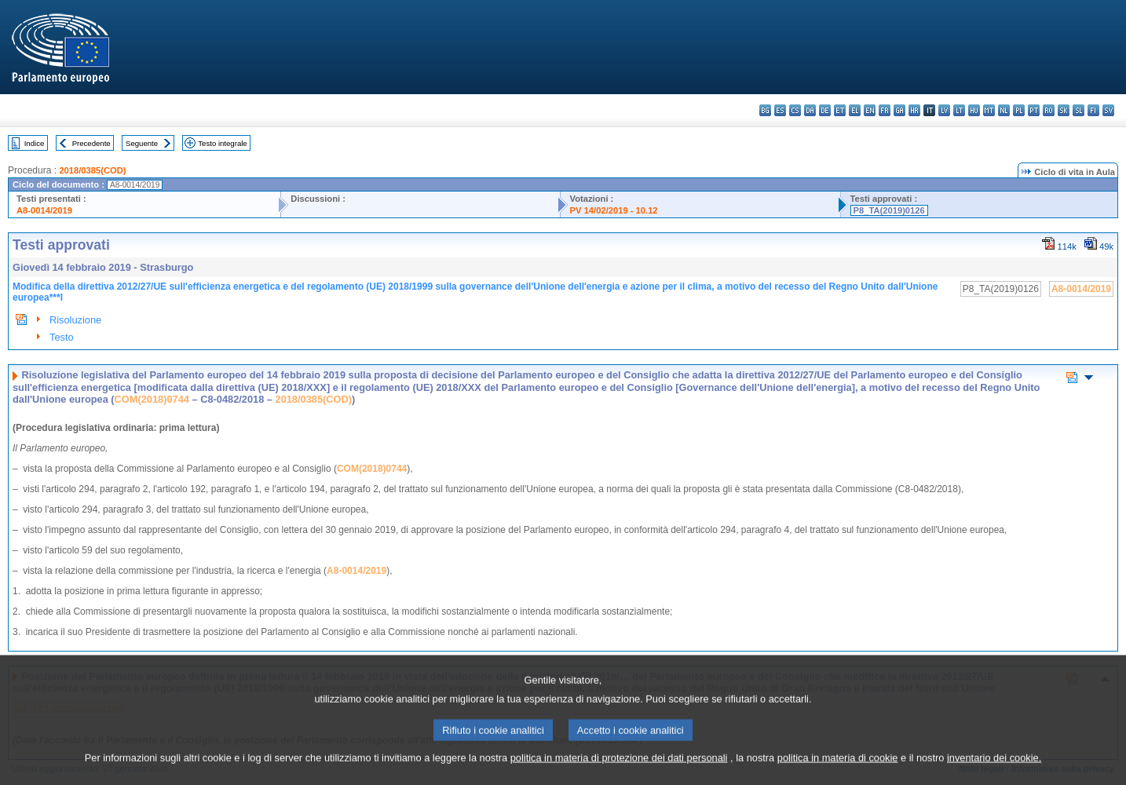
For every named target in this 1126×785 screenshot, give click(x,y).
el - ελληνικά (855, 110)
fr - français (884, 110)
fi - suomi (1093, 110)
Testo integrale (222, 143)
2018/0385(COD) (92, 170)
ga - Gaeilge (899, 110)
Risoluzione (75, 320)
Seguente (142, 143)
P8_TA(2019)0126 (889, 210)
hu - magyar (974, 110)
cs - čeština (795, 110)
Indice (34, 143)
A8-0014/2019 (44, 210)
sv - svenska (1108, 110)
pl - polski (1019, 110)
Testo (61, 337)
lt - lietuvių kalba (959, 110)
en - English (870, 110)
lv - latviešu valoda (944, 110)
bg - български (765, 110)
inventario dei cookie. (994, 771)
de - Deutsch (825, 110)
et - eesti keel (840, 110)
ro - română (1049, 110)
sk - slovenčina (1063, 110)
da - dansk (810, 110)
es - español (780, 110)
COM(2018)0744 (152, 399)
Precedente (91, 143)
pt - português (1034, 110)
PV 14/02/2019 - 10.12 (614, 210)
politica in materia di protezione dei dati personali (619, 771)
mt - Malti (989, 110)
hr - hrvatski (914, 110)
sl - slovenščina (1078, 110)
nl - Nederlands (1004, 110)
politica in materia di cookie (837, 771)
